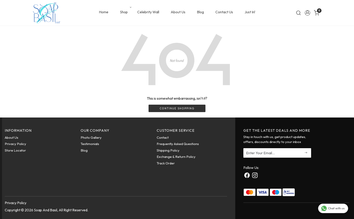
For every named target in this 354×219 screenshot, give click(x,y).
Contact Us (224, 12)
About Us (178, 12)
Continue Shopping (177, 108)
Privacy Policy (15, 144)
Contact (163, 137)
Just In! (250, 12)
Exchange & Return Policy (176, 156)
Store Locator (15, 150)
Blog (200, 12)
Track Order (166, 163)
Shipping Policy (168, 150)
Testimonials (90, 144)
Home (103, 12)
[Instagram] (255, 176)
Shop (125, 12)
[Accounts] (307, 13)
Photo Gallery (91, 137)
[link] (298, 13)
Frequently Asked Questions (178, 144)
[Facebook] (247, 176)
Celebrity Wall (148, 12)
